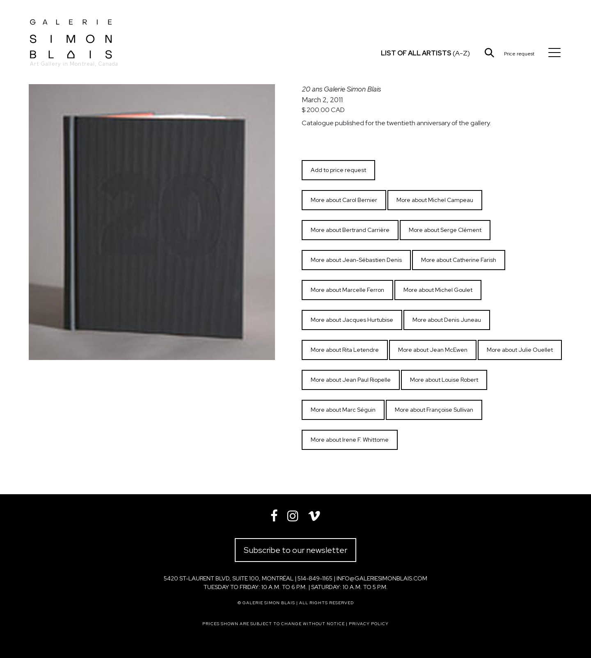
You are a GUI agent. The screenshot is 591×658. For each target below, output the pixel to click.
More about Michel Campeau (434, 200)
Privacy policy (369, 623)
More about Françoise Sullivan (434, 409)
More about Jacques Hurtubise (352, 319)
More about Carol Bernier (344, 200)
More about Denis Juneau (446, 319)
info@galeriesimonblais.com (382, 578)
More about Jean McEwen (432, 349)
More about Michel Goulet (437, 289)
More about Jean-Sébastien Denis (356, 260)
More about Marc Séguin (343, 409)
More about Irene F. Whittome (350, 439)
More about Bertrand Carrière (350, 230)
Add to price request (338, 170)
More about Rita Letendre (345, 349)
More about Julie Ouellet (520, 349)
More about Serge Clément (445, 230)
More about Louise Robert (444, 379)
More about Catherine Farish (458, 260)
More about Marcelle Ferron (347, 289)
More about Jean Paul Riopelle (351, 379)
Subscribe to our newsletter (295, 550)
